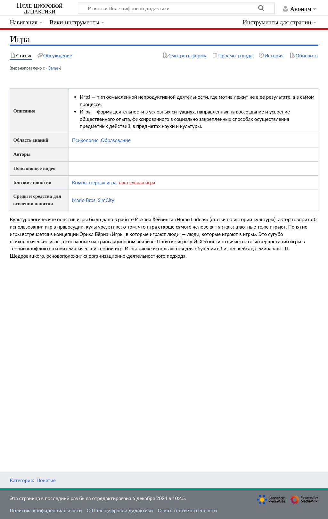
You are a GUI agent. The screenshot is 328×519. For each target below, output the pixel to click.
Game (53, 68)
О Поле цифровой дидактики (120, 510)
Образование (116, 140)
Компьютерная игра (94, 182)
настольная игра (137, 182)
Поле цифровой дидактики (40, 8)
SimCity (106, 200)
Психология (85, 140)
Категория (21, 480)
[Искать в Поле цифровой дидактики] (176, 8)
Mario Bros (83, 200)
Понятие (46, 480)
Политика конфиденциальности (46, 510)
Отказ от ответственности (187, 510)
